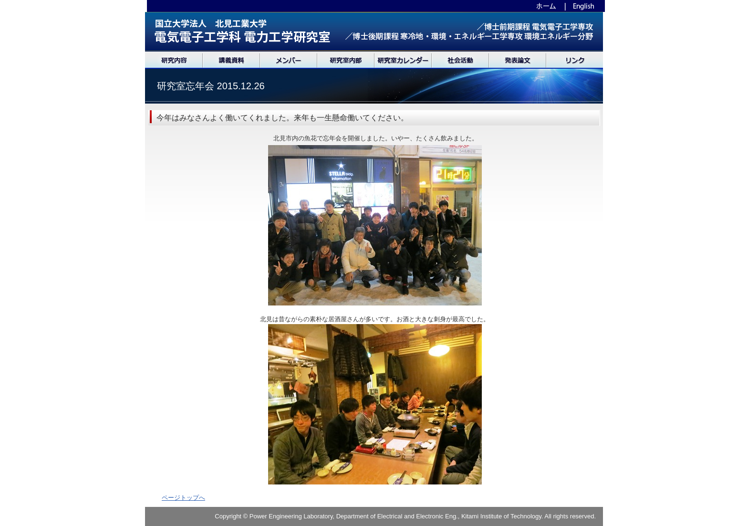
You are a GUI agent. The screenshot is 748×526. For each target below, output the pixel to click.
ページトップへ (183, 497)
